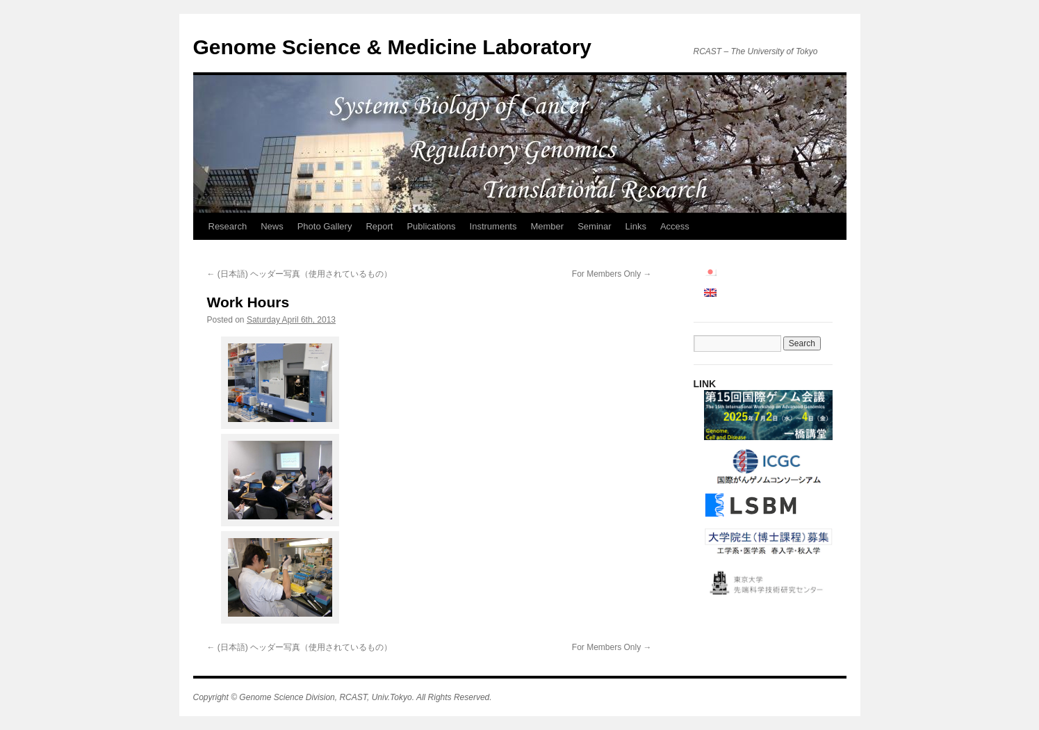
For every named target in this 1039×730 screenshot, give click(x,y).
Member (547, 226)
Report (379, 226)
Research (227, 226)
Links (635, 226)
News (272, 226)
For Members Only (612, 274)
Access (674, 226)
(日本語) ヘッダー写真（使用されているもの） (300, 274)
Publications (431, 226)
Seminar (594, 226)
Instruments (493, 226)
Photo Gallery (324, 226)
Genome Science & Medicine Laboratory (392, 46)
